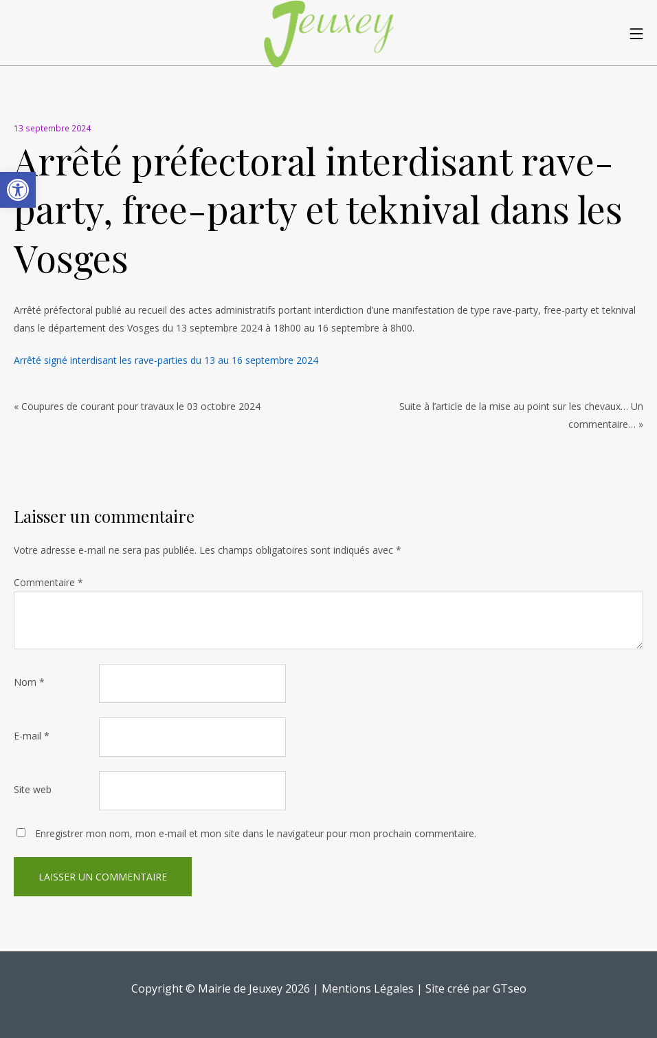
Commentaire (48, 582)
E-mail (31, 735)
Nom (29, 682)
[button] (18, 190)
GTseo (509, 988)
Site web (33, 789)
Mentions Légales (368, 988)
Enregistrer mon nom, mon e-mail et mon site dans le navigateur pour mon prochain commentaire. (255, 833)
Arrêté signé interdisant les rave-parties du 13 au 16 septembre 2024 (166, 360)
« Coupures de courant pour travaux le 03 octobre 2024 (137, 406)
